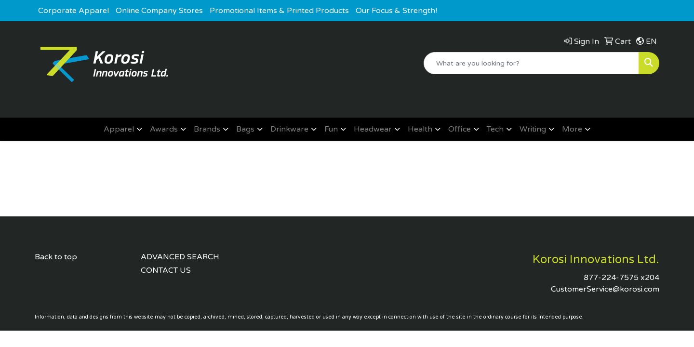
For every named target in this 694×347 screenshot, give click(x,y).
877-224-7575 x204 (621, 277)
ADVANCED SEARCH (180, 257)
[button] (123, 129)
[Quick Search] (531, 63)
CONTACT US (166, 270)
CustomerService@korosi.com (605, 289)
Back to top (56, 257)
